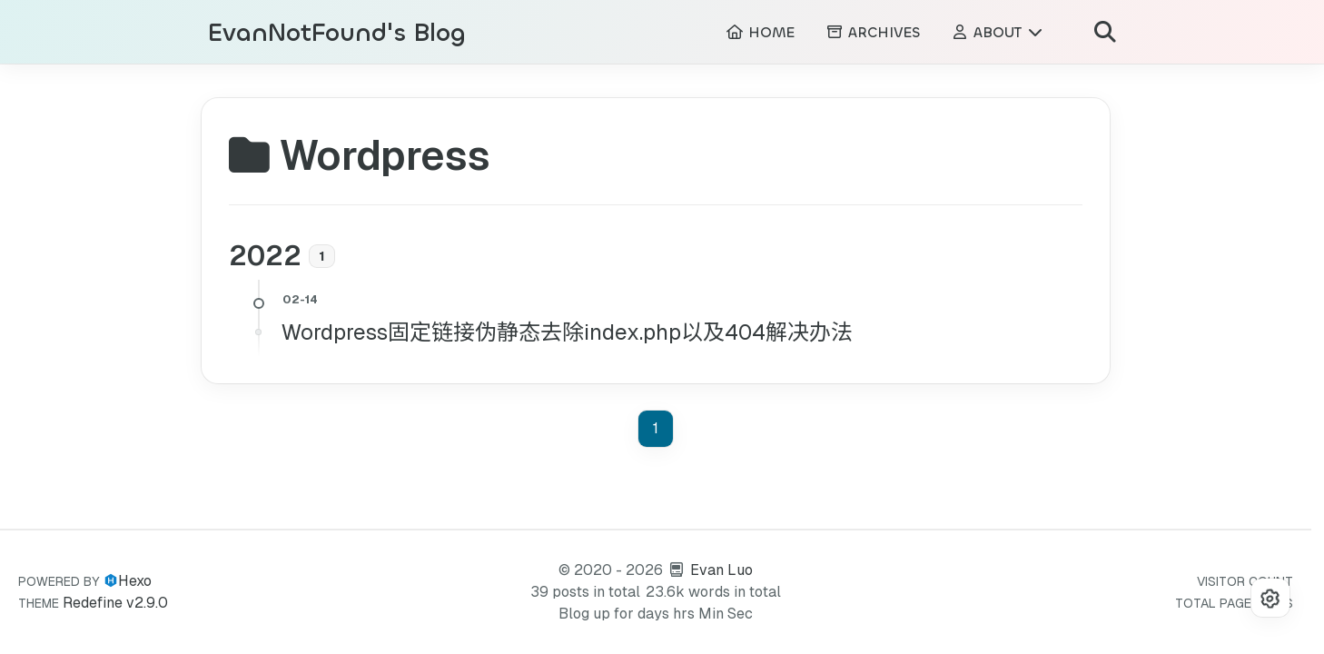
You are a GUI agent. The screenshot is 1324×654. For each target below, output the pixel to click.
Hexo (135, 581)
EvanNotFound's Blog (337, 33)
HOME (760, 32)
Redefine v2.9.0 (115, 602)
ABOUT (997, 32)
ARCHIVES (872, 32)
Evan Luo (721, 570)
